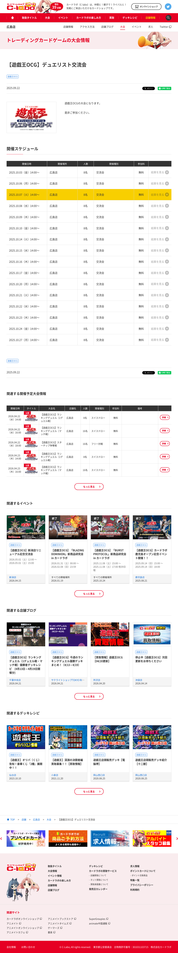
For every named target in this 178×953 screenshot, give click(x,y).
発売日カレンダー (98, 889)
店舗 (24, 819)
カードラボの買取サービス (103, 870)
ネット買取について (99, 879)
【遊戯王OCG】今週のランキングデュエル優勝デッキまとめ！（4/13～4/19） (67, 661)
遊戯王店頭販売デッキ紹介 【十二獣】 (151, 762)
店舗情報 (150, 17)
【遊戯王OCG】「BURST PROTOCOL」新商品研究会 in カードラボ (109, 554)
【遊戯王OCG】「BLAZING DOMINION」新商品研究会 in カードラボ (67, 554)
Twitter (164, 26)
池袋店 (138, 680)
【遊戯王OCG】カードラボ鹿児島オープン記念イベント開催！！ (151, 554)
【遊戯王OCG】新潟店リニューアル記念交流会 (25, 552)
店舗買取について (98, 875)
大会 (47, 17)
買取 (111, 17)
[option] (26, 838)
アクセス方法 (87, 26)
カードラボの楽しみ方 (88, 17)
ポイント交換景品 (140, 875)
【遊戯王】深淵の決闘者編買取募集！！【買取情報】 (67, 762)
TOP (12, 819)
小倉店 (54, 775)
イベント (63, 17)
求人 (150, 26)
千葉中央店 (15, 680)
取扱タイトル (29, 17)
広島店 (11, 27)
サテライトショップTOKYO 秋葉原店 (70, 680)
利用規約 (134, 889)
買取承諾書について (99, 884)
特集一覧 (134, 880)
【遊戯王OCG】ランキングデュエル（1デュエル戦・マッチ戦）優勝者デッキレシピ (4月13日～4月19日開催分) (25, 665)
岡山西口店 (99, 775)
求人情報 (134, 866)
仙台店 (12, 775)
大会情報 (52, 870)
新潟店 (12, 577)
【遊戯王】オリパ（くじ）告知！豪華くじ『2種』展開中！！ (25, 764)
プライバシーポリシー (141, 884)
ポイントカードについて (143, 870)
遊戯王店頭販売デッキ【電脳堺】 (109, 762)
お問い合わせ (28, 947)
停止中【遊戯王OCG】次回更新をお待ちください (151, 659)
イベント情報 (55, 875)
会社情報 (11, 947)
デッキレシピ (129, 17)
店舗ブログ (107, 26)
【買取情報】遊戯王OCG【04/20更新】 (108, 659)
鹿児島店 (140, 577)
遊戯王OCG (13, 76)
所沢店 (96, 680)
